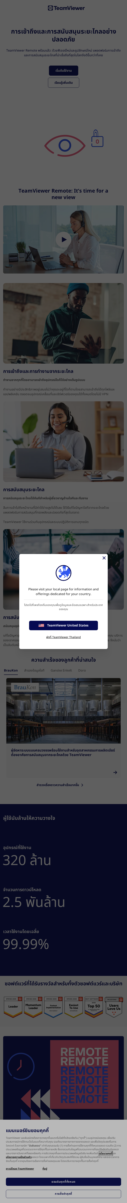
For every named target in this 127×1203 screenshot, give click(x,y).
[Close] (104, 558)
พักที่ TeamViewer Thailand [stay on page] (63, 637)
